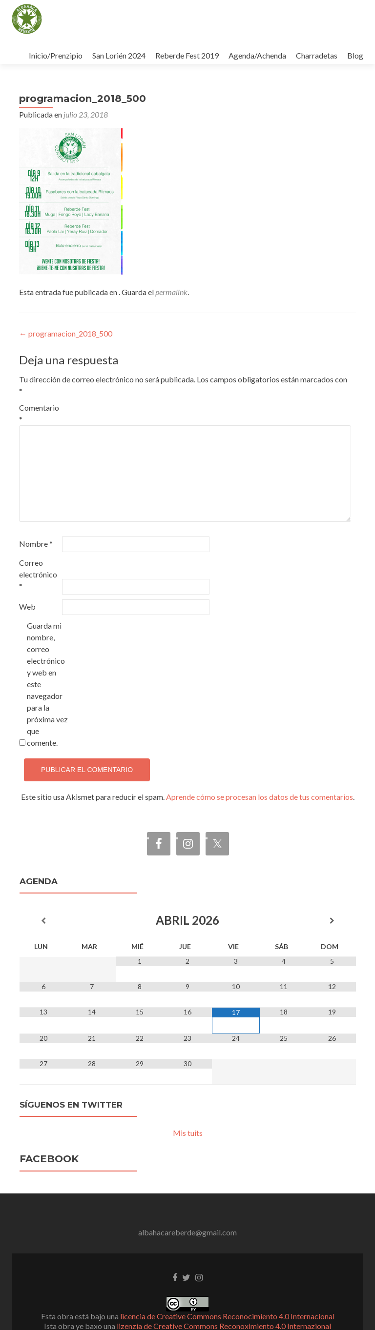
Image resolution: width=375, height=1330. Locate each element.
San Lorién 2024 (119, 55)
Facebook (49, 1132)
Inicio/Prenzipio (56, 55)
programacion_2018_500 (65, 306)
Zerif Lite (141, 1308)
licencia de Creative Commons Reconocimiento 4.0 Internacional (227, 1289)
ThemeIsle (232, 1308)
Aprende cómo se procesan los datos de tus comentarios (259, 769)
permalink (171, 265)
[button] (27, 19)
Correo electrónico (38, 547)
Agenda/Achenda (257, 55)
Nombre (36, 516)
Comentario (39, 386)
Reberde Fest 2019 (187, 55)
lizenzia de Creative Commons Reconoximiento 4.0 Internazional (224, 1299)
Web (27, 579)
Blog (355, 55)
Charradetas (316, 55)
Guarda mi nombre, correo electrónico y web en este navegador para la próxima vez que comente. (47, 657)
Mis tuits (188, 1106)
